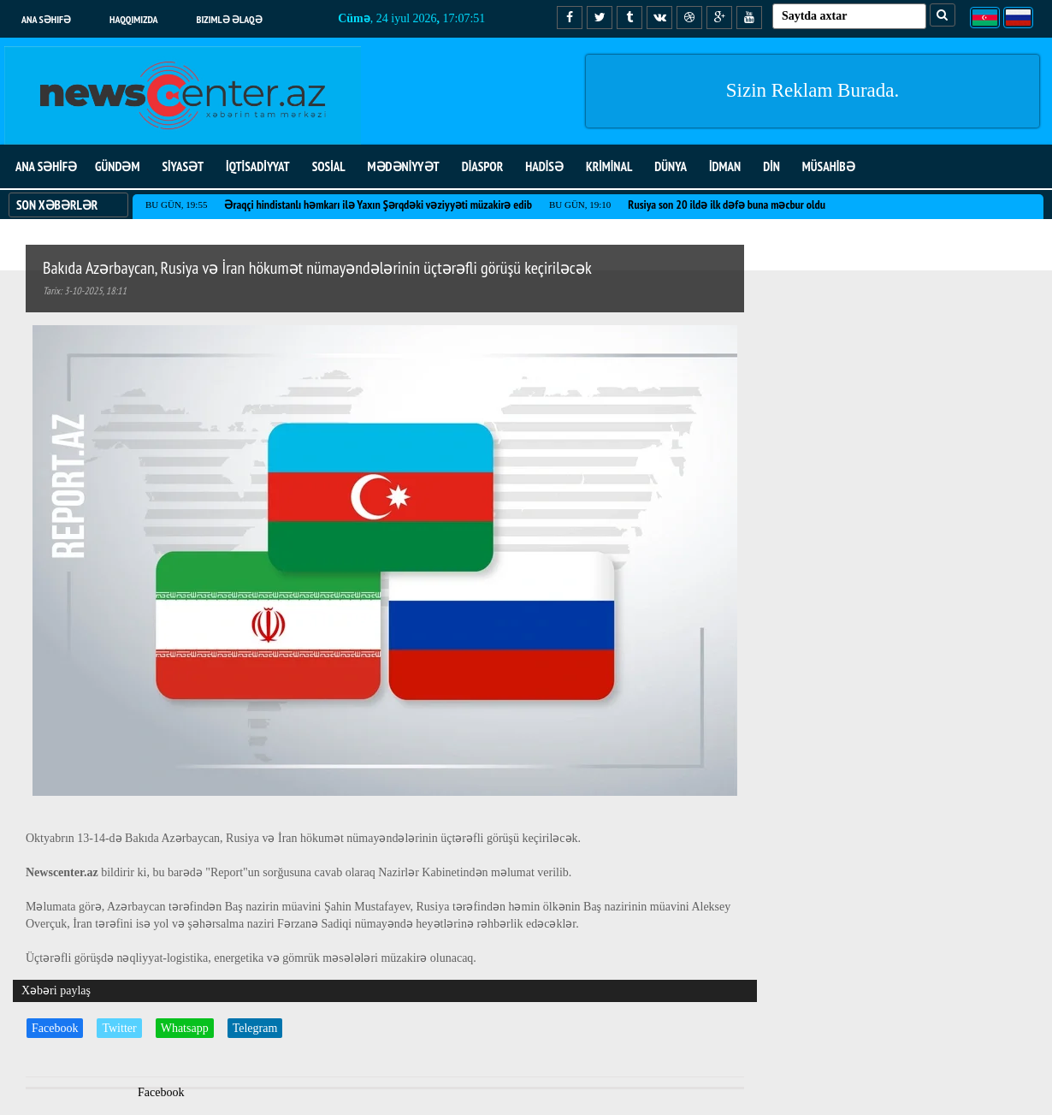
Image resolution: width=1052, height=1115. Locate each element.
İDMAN (725, 166)
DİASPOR (483, 166)
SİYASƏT (183, 166)
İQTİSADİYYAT (258, 166)
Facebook (55, 1028)
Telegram (255, 1028)
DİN (771, 166)
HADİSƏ (544, 166)
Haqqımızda (133, 19)
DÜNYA (670, 166)
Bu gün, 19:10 (580, 204)
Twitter (119, 1028)
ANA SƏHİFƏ (46, 166)
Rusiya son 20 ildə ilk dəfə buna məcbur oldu (726, 204)
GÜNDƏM (117, 166)
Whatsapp (185, 1028)
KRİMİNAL (609, 166)
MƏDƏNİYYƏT (404, 166)
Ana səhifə (46, 19)
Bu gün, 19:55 (176, 204)
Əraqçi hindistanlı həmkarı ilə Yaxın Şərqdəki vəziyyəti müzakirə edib (378, 204)
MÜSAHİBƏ (828, 166)
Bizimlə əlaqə (230, 19)
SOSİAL (329, 166)
